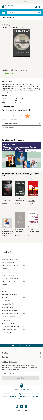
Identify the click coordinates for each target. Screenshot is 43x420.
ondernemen (13, 301)
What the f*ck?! (20, 232)
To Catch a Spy (6, 200)
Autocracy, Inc (19, 200)
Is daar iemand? (33, 232)
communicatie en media (13, 265)
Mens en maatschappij (9, 17)
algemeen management (13, 259)
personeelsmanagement (13, 310)
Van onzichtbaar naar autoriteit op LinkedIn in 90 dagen (20, 148)
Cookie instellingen (21, 396)
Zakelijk (21, 357)
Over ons (21, 399)
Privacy (5, 396)
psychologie (13, 320)
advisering (13, 256)
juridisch (13, 285)
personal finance (13, 307)
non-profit (13, 297)
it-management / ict (13, 281)
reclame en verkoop (13, 323)
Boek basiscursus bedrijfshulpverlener (8, 232)
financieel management (13, 272)
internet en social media (13, 278)
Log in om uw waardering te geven (11, 120)
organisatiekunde (13, 304)
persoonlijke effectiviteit (13, 313)
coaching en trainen (13, 262)
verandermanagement (13, 330)
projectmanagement (13, 317)
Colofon (37, 394)
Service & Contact (33, 396)
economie (13, 269)
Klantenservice (21, 353)
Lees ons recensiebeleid (9, 127)
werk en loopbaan (13, 333)
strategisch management (13, 326)
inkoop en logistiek (13, 275)
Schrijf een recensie (10, 124)
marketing (13, 291)
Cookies (11, 396)
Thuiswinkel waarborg (10, 394)
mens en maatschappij (13, 294)
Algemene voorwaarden (26, 394)
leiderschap (13, 288)
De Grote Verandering (32, 201)
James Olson (5, 22)
